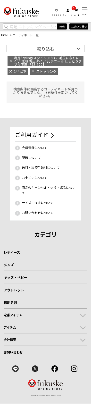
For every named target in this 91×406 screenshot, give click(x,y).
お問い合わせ (13, 352)
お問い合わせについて (37, 212)
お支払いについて (34, 177)
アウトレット (14, 290)
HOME (5, 35)
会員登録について (34, 147)
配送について (31, 157)
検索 (62, 26)
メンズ (9, 264)
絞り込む (45, 48)
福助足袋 (10, 302)
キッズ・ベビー (15, 277)
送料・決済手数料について (41, 167)
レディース (12, 252)
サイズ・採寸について (37, 202)
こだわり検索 (79, 26)
